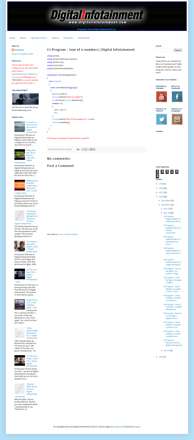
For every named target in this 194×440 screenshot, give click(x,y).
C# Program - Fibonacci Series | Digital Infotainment (172, 342)
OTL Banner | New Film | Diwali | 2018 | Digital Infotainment (32, 247)
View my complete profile (22, 54)
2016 (161, 197)
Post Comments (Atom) (68, 234)
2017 (161, 192)
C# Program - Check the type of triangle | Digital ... (172, 280)
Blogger (137, 427)
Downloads (84, 38)
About (23, 38)
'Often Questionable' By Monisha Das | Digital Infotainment (32, 333)
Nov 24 (167, 213)
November (166, 205)
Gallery (55, 38)
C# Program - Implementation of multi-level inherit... (172, 219)
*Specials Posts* (38, 38)
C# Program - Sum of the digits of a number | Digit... (172, 271)
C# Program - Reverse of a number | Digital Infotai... (172, 316)
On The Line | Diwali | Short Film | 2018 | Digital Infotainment (32, 361)
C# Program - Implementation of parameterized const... (172, 240)
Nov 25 (167, 209)
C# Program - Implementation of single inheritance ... (172, 262)
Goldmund (117, 427)
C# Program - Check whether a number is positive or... (172, 298)
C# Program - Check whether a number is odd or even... (172, 289)
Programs (68, 38)
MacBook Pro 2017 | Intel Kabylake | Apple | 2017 (32, 304)
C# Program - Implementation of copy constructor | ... (172, 252)
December (165, 201)
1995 (161, 357)
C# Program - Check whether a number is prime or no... (172, 325)
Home (12, 38)
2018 (161, 188)
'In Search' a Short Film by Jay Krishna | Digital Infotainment (31, 127)
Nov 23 (167, 351)
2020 (161, 184)
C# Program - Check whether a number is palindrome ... (172, 334)
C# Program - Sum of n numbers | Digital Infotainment (172, 307)
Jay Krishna (19, 50)
